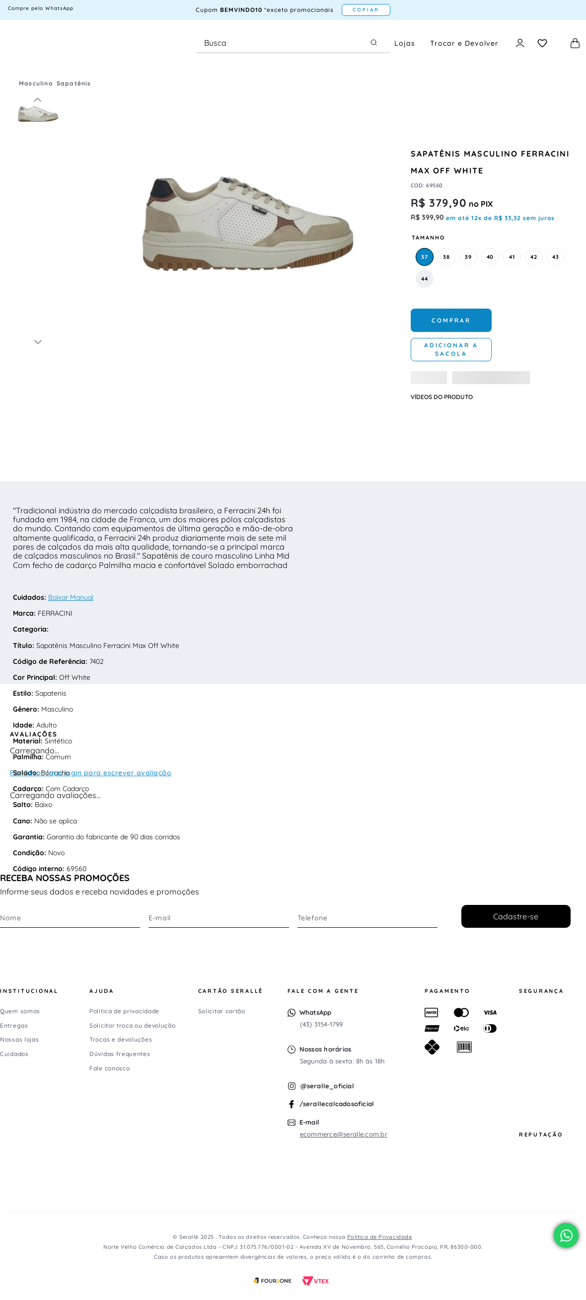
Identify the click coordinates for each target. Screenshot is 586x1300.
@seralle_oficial (327, 1086)
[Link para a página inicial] (15, 83)
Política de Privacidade (379, 1236)
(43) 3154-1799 (321, 1024)
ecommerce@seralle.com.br (343, 1134)
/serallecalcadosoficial (336, 1104)
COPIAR (366, 9)
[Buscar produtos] (376, 42)
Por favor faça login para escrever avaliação (90, 772)
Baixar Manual (70, 597)
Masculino (36, 83)
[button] (425, 257)
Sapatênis (74, 83)
